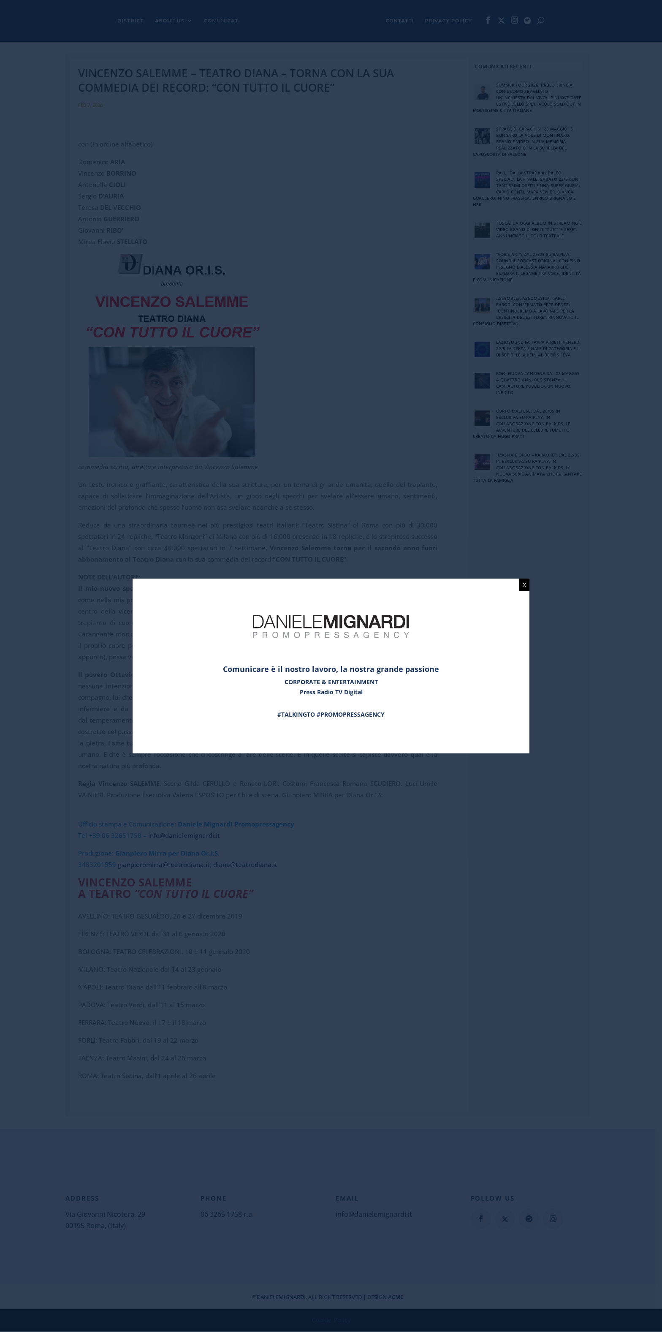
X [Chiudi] (524, 585)
